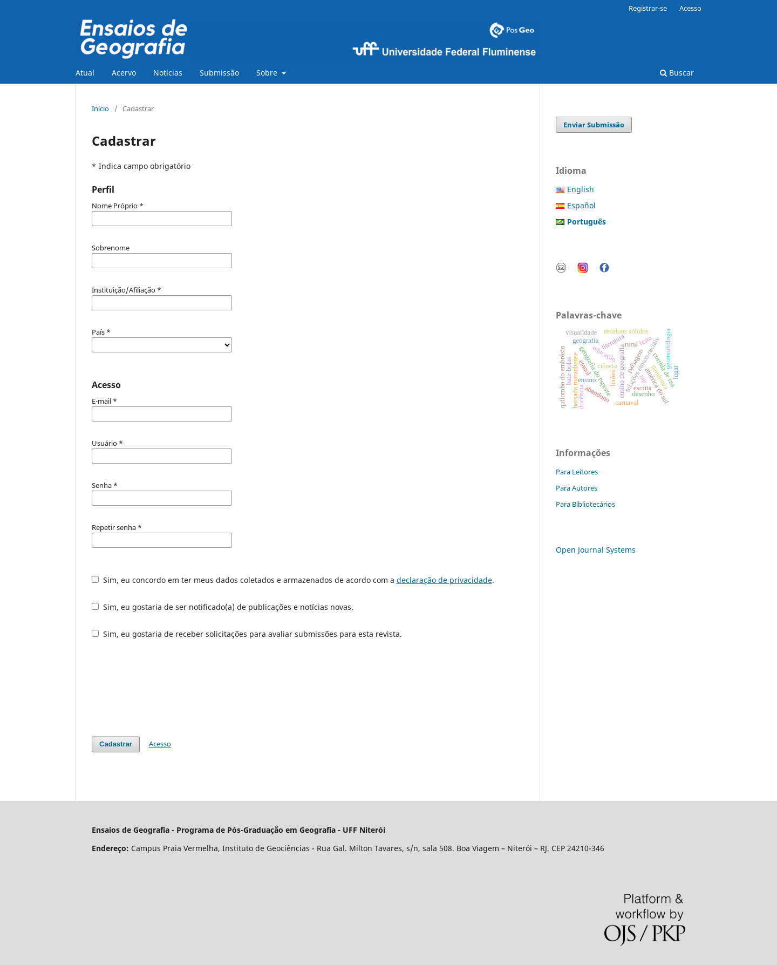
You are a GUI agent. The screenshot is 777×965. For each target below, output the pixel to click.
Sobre (268, 72)
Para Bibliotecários (585, 504)
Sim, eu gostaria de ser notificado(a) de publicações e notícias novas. (222, 607)
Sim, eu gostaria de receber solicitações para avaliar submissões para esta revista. (247, 634)
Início (100, 108)
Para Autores (576, 488)
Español (581, 205)
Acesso (690, 8)
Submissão (219, 72)
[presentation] (174, 688)
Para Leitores (577, 472)
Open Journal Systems (596, 550)
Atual (85, 72)
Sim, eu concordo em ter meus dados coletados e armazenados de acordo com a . (293, 580)
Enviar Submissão (593, 125)
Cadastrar (115, 744)
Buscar (677, 72)
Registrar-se (648, 8)
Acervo (124, 72)
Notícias (167, 72)
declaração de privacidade (444, 580)
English (580, 189)
